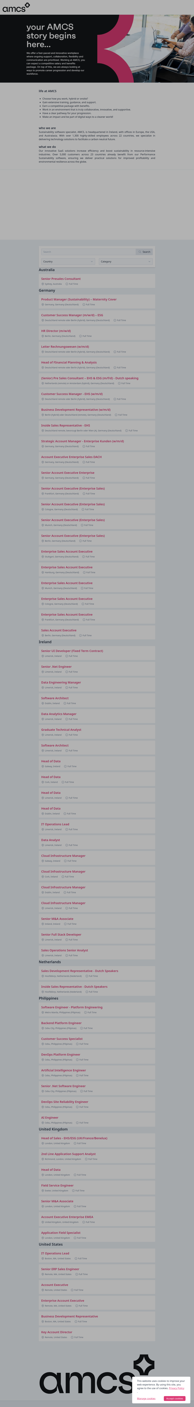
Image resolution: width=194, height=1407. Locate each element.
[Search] (144, 251)
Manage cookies (146, 1398)
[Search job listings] (88, 251)
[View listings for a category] (126, 261)
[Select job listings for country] (68, 261)
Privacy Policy (176, 1388)
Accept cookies (174, 1398)
